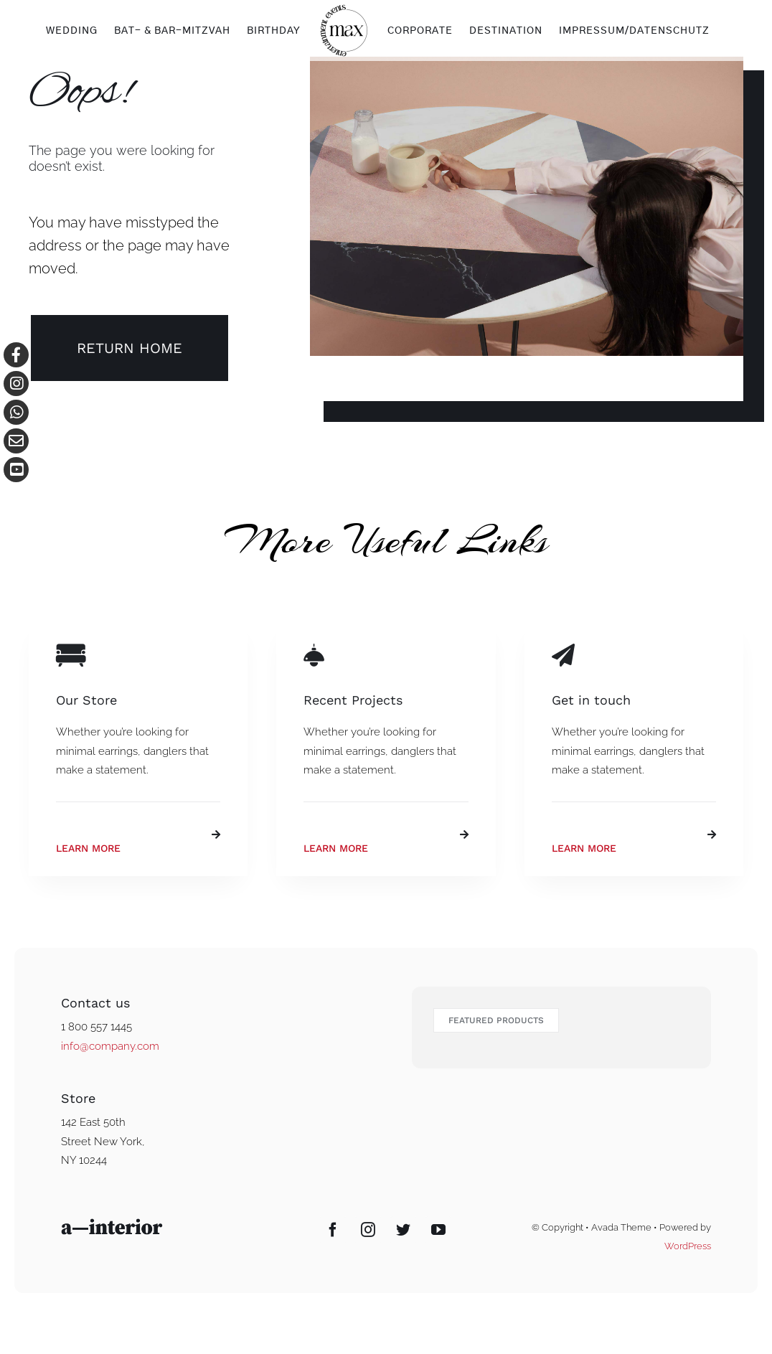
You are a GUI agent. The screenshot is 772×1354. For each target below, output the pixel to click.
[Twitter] (403, 1229)
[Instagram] (368, 1229)
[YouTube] (438, 1229)
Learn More (88, 848)
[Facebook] (333, 1229)
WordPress (687, 1246)
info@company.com (110, 1046)
